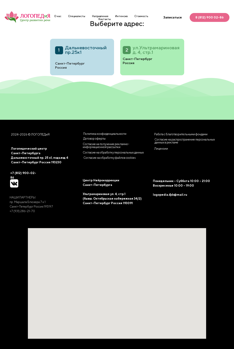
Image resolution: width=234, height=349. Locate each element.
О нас (57, 16)
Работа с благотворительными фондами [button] (180, 134)
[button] (109, 158)
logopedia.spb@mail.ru (170, 194)
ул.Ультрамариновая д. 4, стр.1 (156, 50)
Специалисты (76, 16)
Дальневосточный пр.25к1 (86, 50)
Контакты (104, 19)
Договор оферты (94, 138)
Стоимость (141, 16)
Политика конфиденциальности (104, 133)
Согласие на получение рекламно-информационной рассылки (106, 145)
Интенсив (121, 16)
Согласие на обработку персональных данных (113, 152)
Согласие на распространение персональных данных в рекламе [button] (184, 141)
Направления (100, 16)
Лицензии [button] (161, 148)
